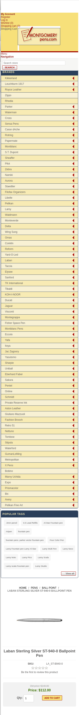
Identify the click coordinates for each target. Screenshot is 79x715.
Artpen (9, 531)
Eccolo (9, 334)
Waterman (11, 112)
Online (8, 391)
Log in (4, 20)
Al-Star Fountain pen (53, 523)
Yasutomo (10, 357)
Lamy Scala (43, 557)
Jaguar (9, 305)
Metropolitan (12, 459)
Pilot (7, 163)
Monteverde (11, 220)
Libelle (8, 197)
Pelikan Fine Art (14, 505)
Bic (7, 493)
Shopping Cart (9, 28)
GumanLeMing (13, 453)
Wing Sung (11, 231)
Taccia (8, 266)
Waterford (10, 448)
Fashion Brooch (14, 419)
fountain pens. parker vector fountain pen (25, 540)
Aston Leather (13, 408)
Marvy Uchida (12, 476)
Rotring (9, 135)
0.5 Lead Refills (30, 523)
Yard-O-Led (11, 254)
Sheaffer (10, 157)
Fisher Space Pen (15, 323)
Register (5, 17)
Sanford (9, 277)
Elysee (9, 271)
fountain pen (23, 531)
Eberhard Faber (14, 374)
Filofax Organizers (15, 192)
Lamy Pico (27, 557)
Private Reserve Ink (16, 402)
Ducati (8, 300)
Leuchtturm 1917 (14, 83)
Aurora (9, 180)
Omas (8, 237)
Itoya (8, 345)
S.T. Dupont (11, 152)
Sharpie (9, 362)
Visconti (9, 311)
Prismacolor (11, 488)
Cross (8, 118)
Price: (32, 690)
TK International (14, 283)
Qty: (20, 697)
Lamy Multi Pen (49, 549)
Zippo (8, 95)
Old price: (35, 686)
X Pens (9, 465)
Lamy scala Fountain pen (17, 566)
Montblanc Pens (14, 328)
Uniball (9, 368)
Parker (8, 106)
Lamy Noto (11, 557)
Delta (8, 226)
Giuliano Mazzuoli (15, 414)
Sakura (9, 379)
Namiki (9, 175)
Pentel (8, 385)
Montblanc (11, 146)
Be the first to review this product (39, 672)
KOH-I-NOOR (12, 294)
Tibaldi (8, 288)
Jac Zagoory (12, 351)
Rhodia (9, 101)
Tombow (10, 436)
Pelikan (9, 203)
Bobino (9, 471)
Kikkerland (11, 78)
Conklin (9, 243)
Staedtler (10, 186)
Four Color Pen (57, 540)
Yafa (7, 340)
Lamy (8, 209)
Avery (8, 499)
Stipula (9, 442)
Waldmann (11, 214)
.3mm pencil (11, 523)
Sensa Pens (12, 123)
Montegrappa (12, 317)
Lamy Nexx (68, 549)
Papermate (11, 140)
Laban (8, 260)
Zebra (8, 169)
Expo (8, 482)
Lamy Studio (41, 566)
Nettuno (9, 431)
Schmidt (9, 397)
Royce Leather (13, 89)
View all (70, 573)
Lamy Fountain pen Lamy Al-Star (21, 549)
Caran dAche (12, 129)
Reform (9, 249)
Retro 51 (10, 425)
